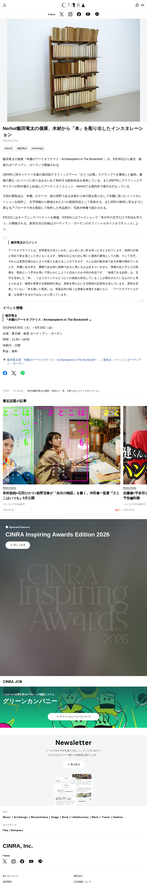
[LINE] (97, 14)
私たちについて (10, 876)
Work (95, 817)
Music (7, 817)
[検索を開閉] (137, 5)
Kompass (17, 830)
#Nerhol (8, 148)
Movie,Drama (39, 817)
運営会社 (78, 876)
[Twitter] (62, 14)
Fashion (118, 817)
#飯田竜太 (22, 148)
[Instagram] (70, 14)
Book (65, 817)
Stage (55, 817)
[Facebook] (79, 14)
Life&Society (80, 817)
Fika (5, 830)
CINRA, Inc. (18, 846)
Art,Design (18, 391)
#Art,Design (37, 148)
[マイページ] (4, 5)
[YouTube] (88, 14)
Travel (105, 817)
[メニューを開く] (142, 5)
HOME (6, 391)
